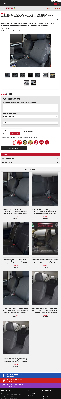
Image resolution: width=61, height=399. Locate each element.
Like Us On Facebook (14, 375)
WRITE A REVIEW (7, 162)
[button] (55, 1)
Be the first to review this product (10, 30)
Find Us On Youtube (14, 380)
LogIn (4, 3)
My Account (31, 395)
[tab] (30, 154)
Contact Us (46, 397)
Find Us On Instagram (15, 385)
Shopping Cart (32, 393)
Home (3, 13)
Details (4, 154)
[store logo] (11, 8)
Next (58, 19)
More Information (8, 158)
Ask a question (14, 148)
